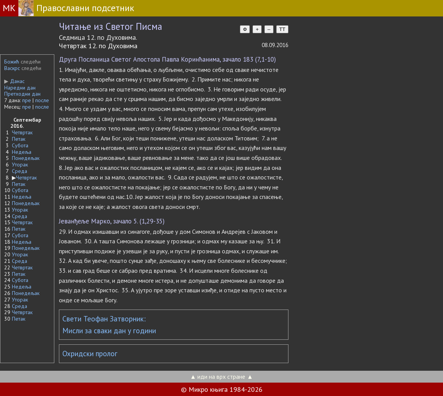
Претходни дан (22, 93)
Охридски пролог (89, 353)
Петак (18, 138)
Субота (20, 145)
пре (26, 100)
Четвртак (22, 132)
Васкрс (12, 68)
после (42, 100)
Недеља (21, 151)
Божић (11, 61)
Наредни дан (20, 87)
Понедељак (25, 158)
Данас (14, 81)
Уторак (20, 164)
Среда (19, 171)
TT (282, 29)
